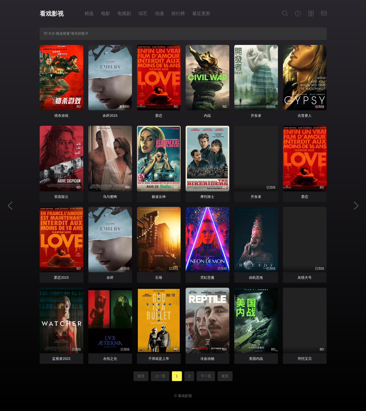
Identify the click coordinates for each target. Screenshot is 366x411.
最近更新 (201, 13)
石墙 (158, 277)
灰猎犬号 (305, 277)
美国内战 (256, 359)
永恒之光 (110, 359)
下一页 (206, 376)
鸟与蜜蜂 (110, 197)
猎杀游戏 (61, 116)
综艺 (142, 13)
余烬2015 (110, 116)
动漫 (159, 13)
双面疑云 (61, 197)
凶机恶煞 (256, 277)
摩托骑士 (207, 197)
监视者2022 (61, 359)
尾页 (225, 376)
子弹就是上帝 (158, 359)
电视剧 (124, 13)
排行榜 (178, 13)
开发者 (256, 116)
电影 (105, 13)
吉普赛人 (305, 116)
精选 (89, 13)
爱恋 (158, 116)
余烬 (110, 277)
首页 (140, 376)
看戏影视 (52, 13)
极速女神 (159, 197)
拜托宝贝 (305, 359)
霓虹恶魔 (207, 277)
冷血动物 (207, 359)
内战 (207, 116)
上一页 (160, 376)
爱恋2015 (61, 277)
